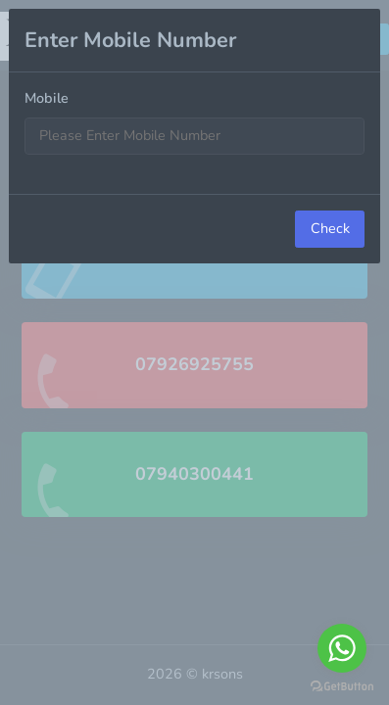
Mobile (46, 98)
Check (330, 228)
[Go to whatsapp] (341, 648)
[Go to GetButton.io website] (342, 685)
